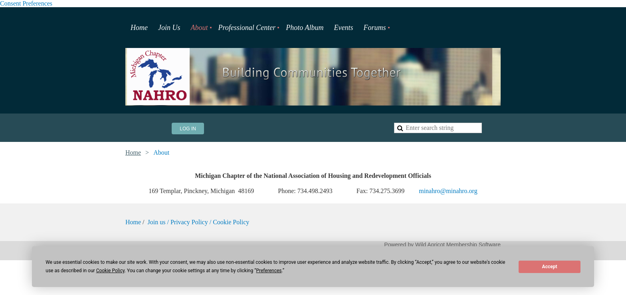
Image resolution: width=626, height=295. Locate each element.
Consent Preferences (26, 3)
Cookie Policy (231, 222)
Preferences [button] (268, 270)
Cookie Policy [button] (110, 270)
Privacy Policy (189, 222)
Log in (188, 129)
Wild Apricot (430, 244)
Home (133, 152)
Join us (157, 222)
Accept (549, 266)
